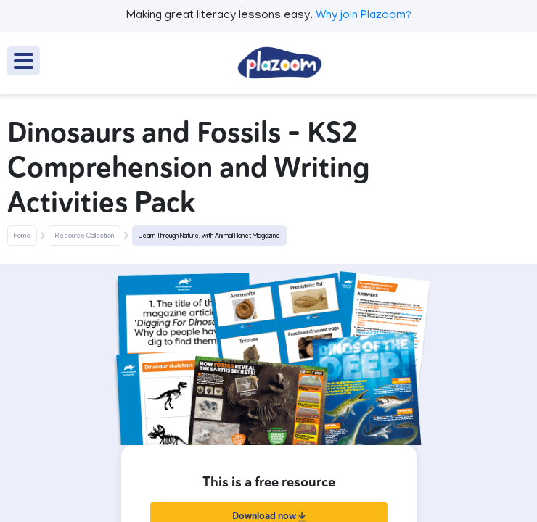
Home (22, 236)
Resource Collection (84, 236)
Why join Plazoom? (363, 15)
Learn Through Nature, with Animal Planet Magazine (209, 236)
